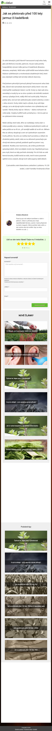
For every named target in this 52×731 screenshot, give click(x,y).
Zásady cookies (19, 729)
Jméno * (6, 287)
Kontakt (35, 729)
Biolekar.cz (5, 7)
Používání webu (28, 729)
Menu (49, 2)
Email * (6, 296)
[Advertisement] (25, 41)
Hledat (44, 2)
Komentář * (7, 261)
